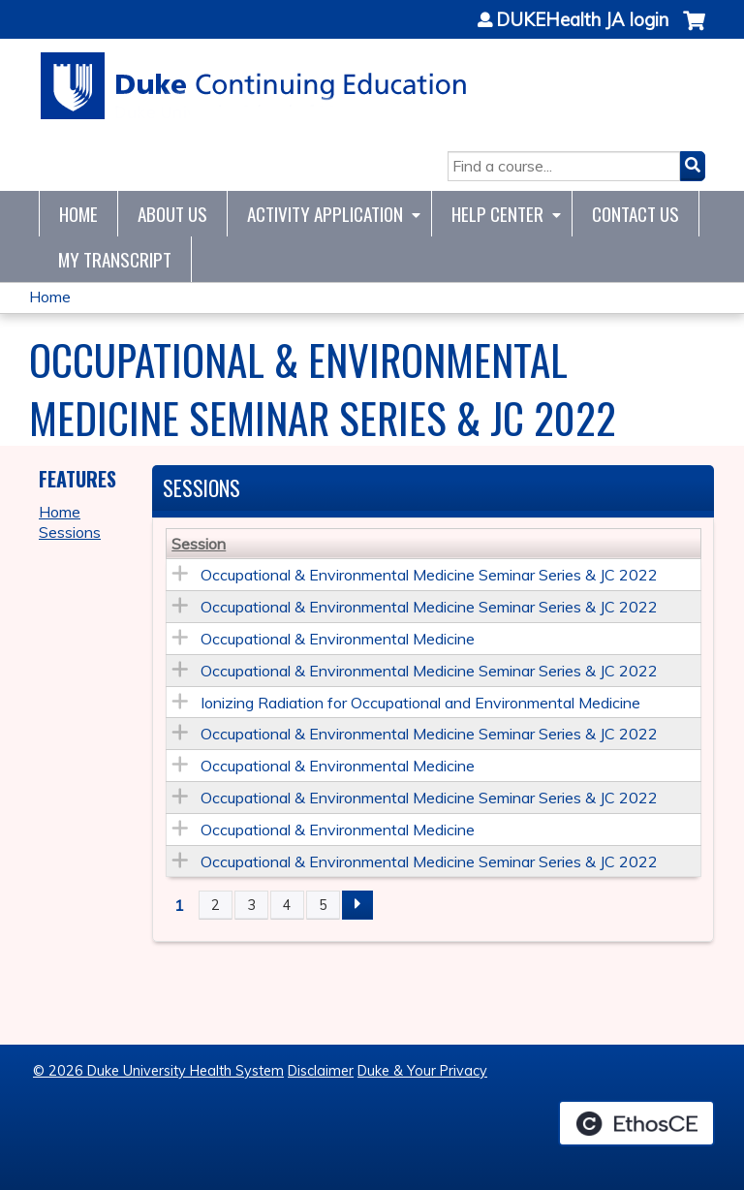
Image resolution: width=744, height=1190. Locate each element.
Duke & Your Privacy (422, 1071)
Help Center (497, 214)
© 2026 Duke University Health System (158, 1071)
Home (78, 214)
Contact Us (635, 214)
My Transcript (114, 259)
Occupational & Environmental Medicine (338, 638)
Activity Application (325, 214)
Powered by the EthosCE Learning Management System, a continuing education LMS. (636, 1123)
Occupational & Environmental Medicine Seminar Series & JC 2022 (429, 574)
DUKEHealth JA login (582, 20)
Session (198, 543)
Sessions (70, 532)
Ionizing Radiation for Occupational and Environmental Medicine (420, 702)
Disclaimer (321, 1071)
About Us (172, 214)
